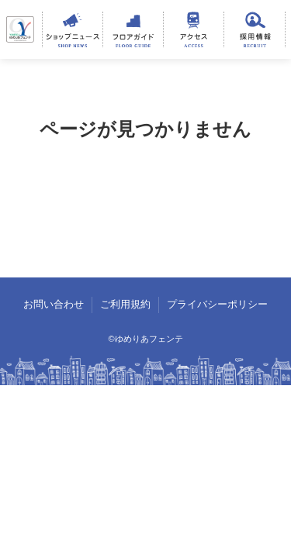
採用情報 (254, 29)
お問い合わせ (53, 304)
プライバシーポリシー (217, 304)
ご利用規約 (125, 304)
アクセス (193, 29)
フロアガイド (133, 29)
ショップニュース (72, 29)
